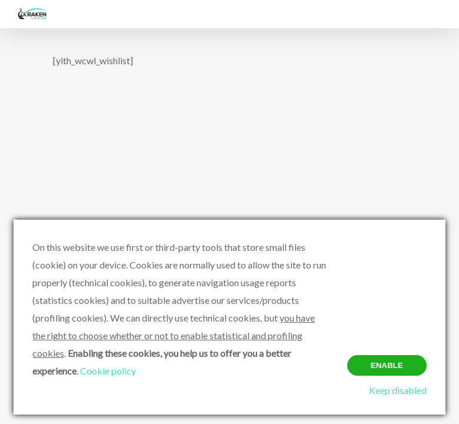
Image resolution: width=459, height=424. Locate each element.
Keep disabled (398, 390)
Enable (387, 365)
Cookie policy (108, 370)
